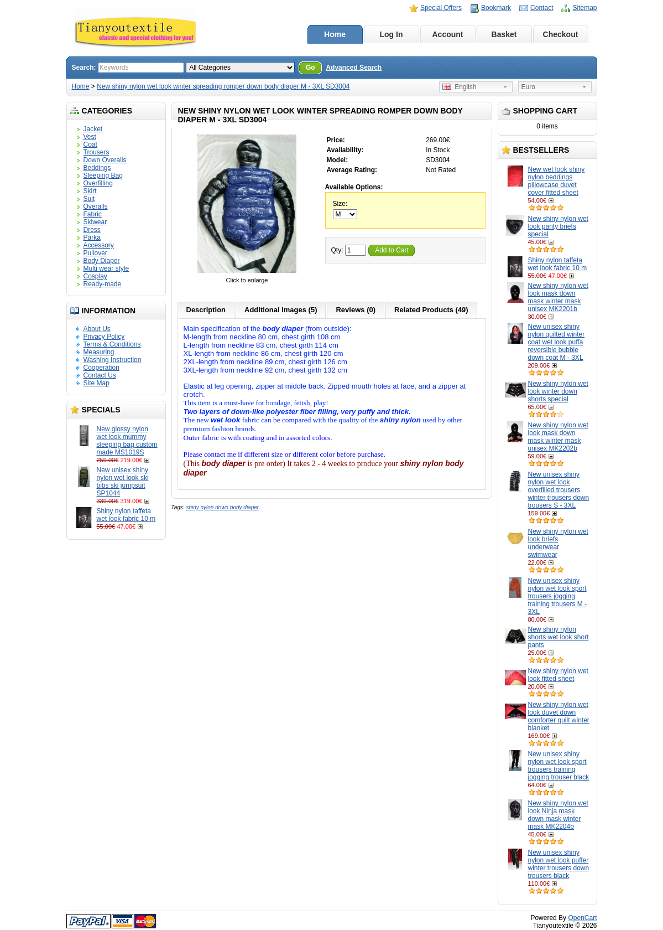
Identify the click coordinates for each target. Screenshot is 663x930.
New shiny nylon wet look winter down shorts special (558, 391)
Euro (528, 87)
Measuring (98, 352)
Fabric (92, 214)
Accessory (98, 245)
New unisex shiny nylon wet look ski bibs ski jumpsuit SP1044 (123, 481)
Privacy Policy (104, 336)
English (459, 87)
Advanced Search (354, 67)
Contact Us (99, 375)
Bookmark (496, 8)
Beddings (97, 168)
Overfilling (98, 183)
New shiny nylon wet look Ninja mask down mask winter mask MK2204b (558, 814)
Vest (89, 137)
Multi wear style (106, 268)
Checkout (560, 34)
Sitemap (584, 8)
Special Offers (441, 8)
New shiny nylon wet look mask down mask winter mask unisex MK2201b (558, 297)
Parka (92, 237)
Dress (92, 230)
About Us (97, 329)
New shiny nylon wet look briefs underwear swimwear (558, 543)
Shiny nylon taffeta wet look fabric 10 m (126, 515)
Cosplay (95, 276)
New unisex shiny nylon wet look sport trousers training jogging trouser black (558, 765)
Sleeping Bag (103, 175)
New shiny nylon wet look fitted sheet (558, 675)
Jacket (93, 129)
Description (206, 310)
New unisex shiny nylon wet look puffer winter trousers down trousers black (558, 864)
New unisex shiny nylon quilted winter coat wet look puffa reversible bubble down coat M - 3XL (556, 342)
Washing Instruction (112, 360)
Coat (90, 144)
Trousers (96, 152)
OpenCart (582, 918)
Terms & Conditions (112, 344)
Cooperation (101, 367)
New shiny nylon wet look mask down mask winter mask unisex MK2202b (558, 436)
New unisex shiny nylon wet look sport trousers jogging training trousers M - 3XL (557, 596)
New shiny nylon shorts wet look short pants (558, 637)
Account (447, 34)
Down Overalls (105, 160)
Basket (504, 34)
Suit (89, 199)
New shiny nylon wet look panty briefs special (558, 226)
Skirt (90, 191)
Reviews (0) (355, 310)
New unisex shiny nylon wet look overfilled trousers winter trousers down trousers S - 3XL (558, 490)
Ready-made (102, 284)
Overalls (95, 206)
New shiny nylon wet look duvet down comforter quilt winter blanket (558, 716)
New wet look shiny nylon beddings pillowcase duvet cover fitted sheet (556, 181)
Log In (391, 34)
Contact (541, 8)
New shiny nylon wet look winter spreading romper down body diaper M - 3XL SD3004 (223, 86)
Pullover (95, 253)
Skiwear (95, 222)
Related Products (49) (431, 310)
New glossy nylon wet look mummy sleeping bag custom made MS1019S (127, 440)
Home (335, 34)
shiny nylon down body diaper (222, 507)
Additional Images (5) (280, 310)
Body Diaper (101, 261)
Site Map (96, 383)
